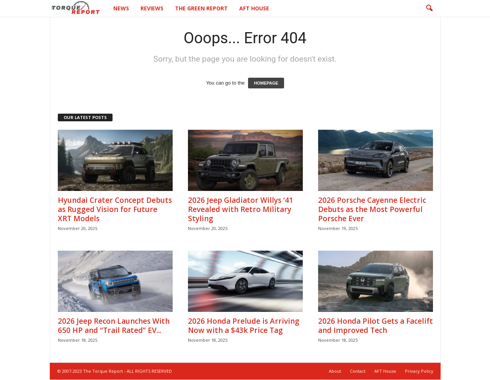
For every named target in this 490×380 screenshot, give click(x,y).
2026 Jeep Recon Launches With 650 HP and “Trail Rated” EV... (114, 326)
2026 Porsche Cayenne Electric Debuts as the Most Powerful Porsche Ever (372, 210)
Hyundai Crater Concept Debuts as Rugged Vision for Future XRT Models (115, 210)
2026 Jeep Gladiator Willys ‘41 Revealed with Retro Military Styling (240, 210)
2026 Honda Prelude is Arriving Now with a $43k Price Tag (243, 326)
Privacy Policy (419, 371)
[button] (429, 8)
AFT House (254, 8)
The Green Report (201, 8)
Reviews (151, 8)
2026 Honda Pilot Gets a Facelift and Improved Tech (375, 326)
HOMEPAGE (266, 83)
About (335, 371)
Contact (358, 371)
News (121, 8)
